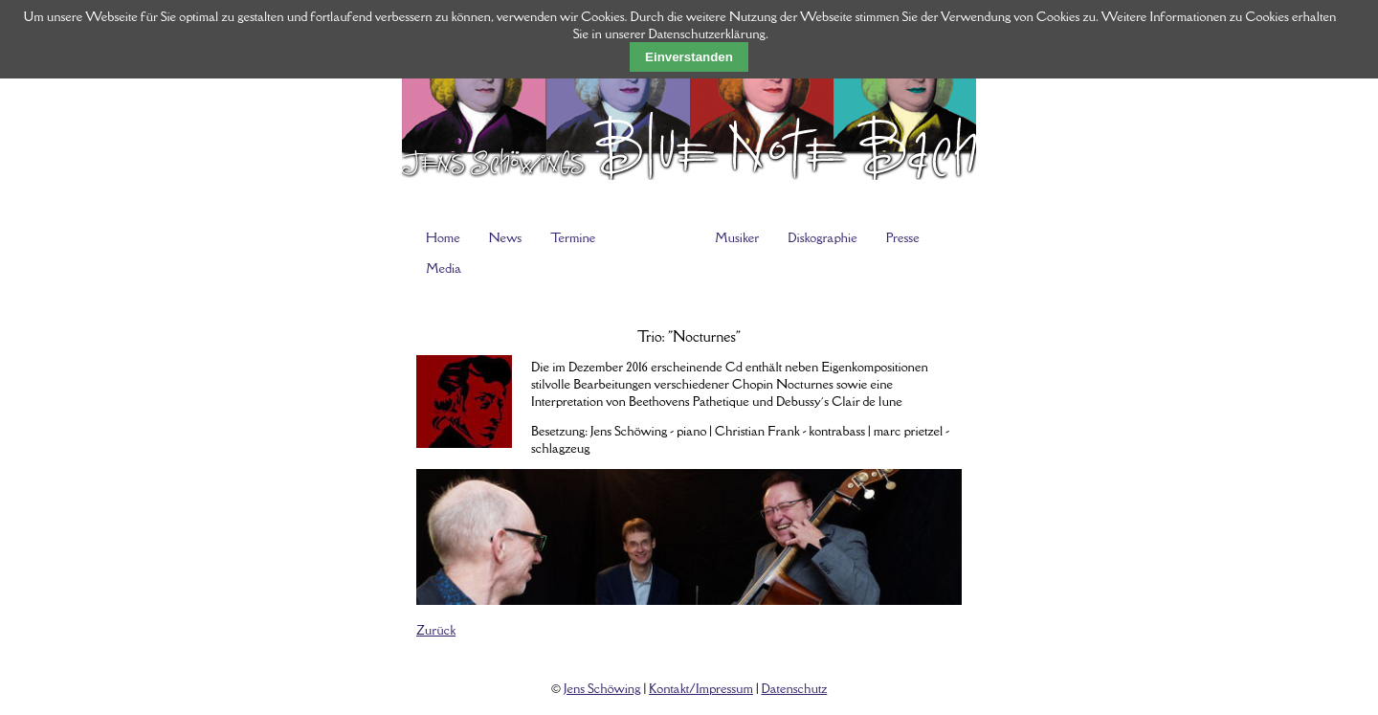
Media (443, 268)
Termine (572, 237)
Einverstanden (689, 57)
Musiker (737, 237)
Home (443, 237)
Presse (903, 237)
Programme (655, 237)
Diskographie (822, 237)
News (505, 237)
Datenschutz (795, 688)
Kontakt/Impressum (701, 688)
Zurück (436, 629)
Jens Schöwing (602, 688)
